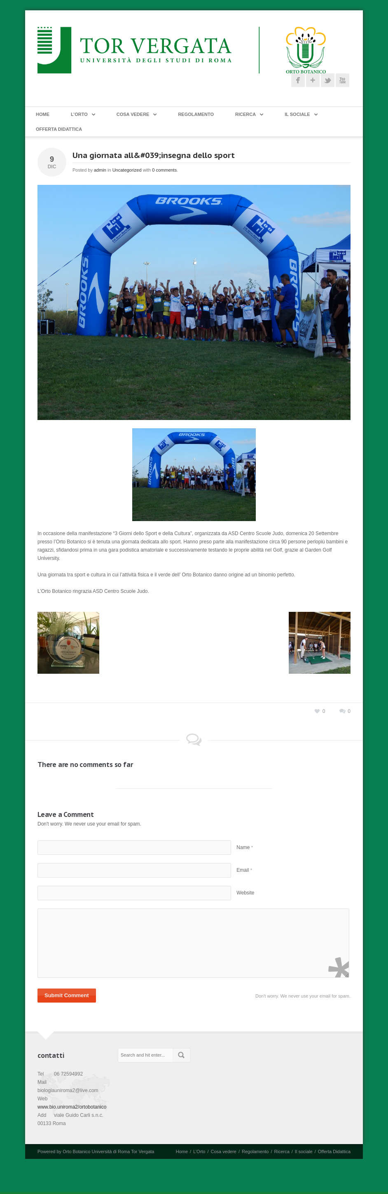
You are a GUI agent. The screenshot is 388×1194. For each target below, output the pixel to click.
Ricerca (245, 114)
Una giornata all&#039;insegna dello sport (153, 155)
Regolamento (196, 114)
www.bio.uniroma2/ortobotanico (71, 1107)
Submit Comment (66, 995)
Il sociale (297, 114)
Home (42, 114)
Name (244, 847)
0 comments (164, 170)
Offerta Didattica (59, 129)
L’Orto (79, 114)
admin (100, 170)
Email (244, 870)
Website (245, 893)
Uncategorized (127, 170)
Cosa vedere (133, 114)
